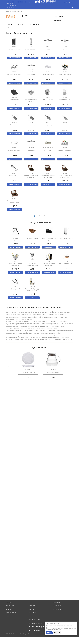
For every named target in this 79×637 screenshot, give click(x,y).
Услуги (51, 7)
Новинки (25, 7)
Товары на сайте (58, 16)
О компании (33, 7)
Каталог (18, 7)
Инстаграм (57, 609)
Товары (10, 24)
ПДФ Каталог (57, 20)
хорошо (49, 632)
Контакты (32, 612)
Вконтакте (57, 606)
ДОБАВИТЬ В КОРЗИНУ (14, 57)
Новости (58, 7)
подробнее (57, 632)
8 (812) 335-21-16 (11, 2)
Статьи (31, 609)
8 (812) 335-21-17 (11, 3)
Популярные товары (33, 24)
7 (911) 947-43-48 (11, 5)
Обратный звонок (23, 2)
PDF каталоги (33, 616)
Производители (42, 7)
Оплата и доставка (35, 619)
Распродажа (10, 7)
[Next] (45, 216)
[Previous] (33, 216)
